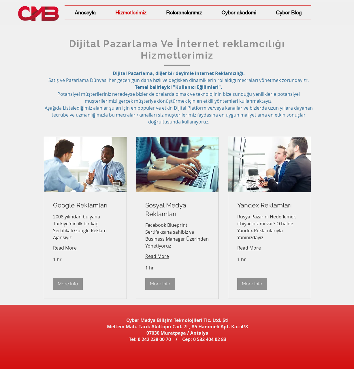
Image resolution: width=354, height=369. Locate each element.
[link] (85, 205)
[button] (68, 284)
